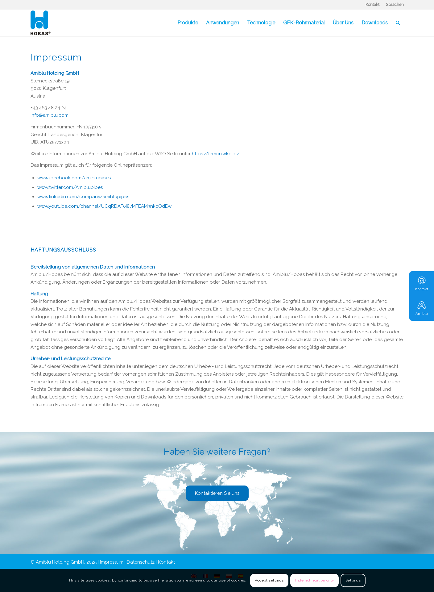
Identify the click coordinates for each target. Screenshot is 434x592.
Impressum (111, 562)
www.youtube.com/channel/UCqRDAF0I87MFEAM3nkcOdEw (104, 206)
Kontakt (372, 4)
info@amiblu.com (49, 115)
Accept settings (269, 580)
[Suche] (398, 22)
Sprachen (395, 4)
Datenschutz (141, 562)
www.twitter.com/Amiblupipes (70, 187)
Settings (353, 580)
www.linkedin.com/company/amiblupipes (83, 196)
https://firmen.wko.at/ (216, 153)
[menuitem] (372, 4)
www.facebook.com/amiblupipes (74, 178)
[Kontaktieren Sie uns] (217, 493)
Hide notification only (314, 580)
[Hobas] (41, 22)
